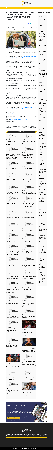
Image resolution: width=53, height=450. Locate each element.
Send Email (10, 113)
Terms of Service (16, 439)
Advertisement (32, 439)
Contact (39, 439)
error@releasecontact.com (17, 127)
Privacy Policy (24, 439)
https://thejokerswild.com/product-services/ (19, 119)
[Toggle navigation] (6, 8)
